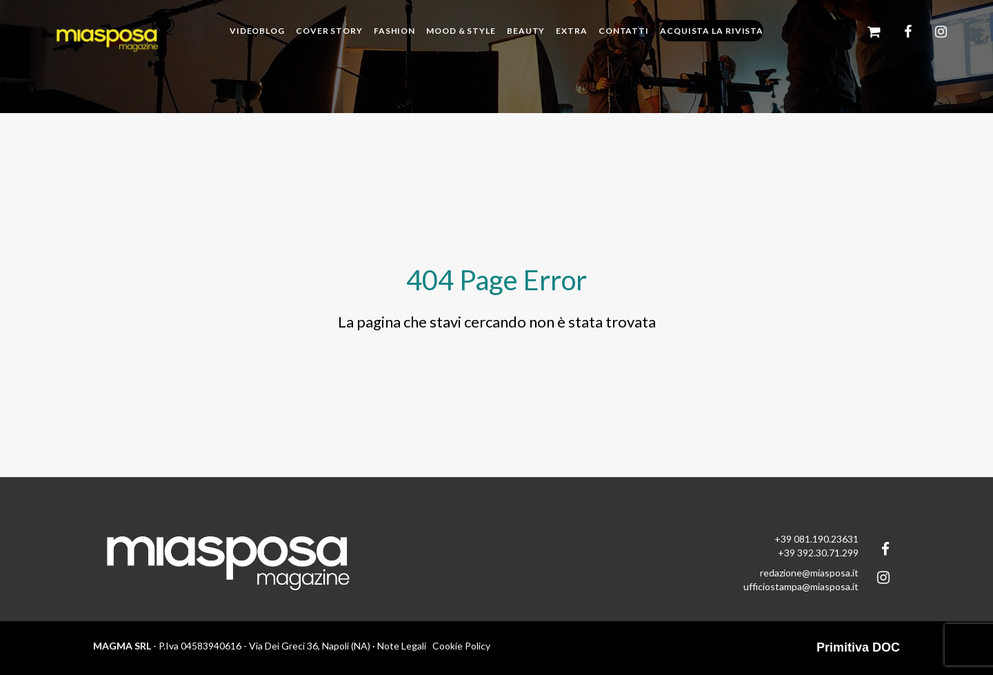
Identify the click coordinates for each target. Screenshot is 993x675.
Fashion (394, 31)
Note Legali (401, 646)
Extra (572, 31)
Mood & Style (461, 31)
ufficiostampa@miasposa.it (801, 586)
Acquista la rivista (711, 31)
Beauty (526, 31)
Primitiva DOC (858, 647)
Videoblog (257, 31)
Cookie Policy (461, 646)
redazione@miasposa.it (809, 572)
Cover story (329, 31)
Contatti (624, 31)
